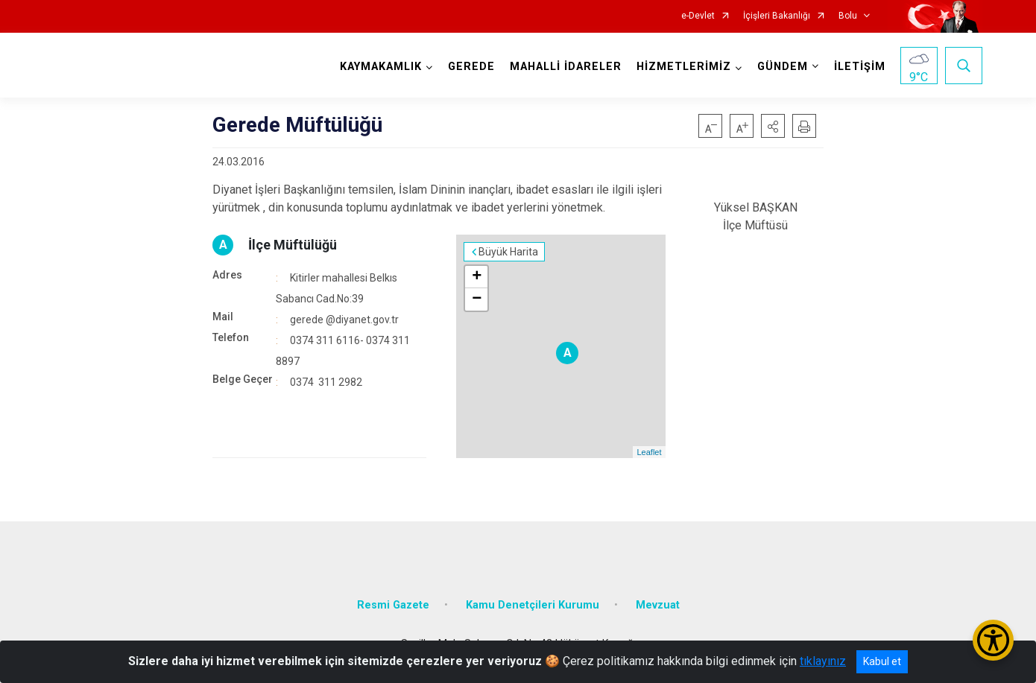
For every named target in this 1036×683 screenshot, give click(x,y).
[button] (773, 126)
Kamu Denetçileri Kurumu (532, 605)
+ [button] (476, 277)
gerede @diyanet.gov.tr (344, 319)
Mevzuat (658, 605)
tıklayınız (823, 661)
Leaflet (649, 452)
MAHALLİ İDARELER (566, 66)
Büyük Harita (508, 252)
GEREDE (471, 66)
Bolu (847, 16)
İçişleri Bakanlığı (776, 16)
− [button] (476, 299)
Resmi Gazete (393, 605)
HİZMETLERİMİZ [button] (684, 66)
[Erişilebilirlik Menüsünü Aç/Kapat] (993, 640)
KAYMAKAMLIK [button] (381, 66)
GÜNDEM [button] (782, 66)
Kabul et (882, 661)
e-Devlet (698, 16)
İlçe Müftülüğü (292, 244)
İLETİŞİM (859, 66)
